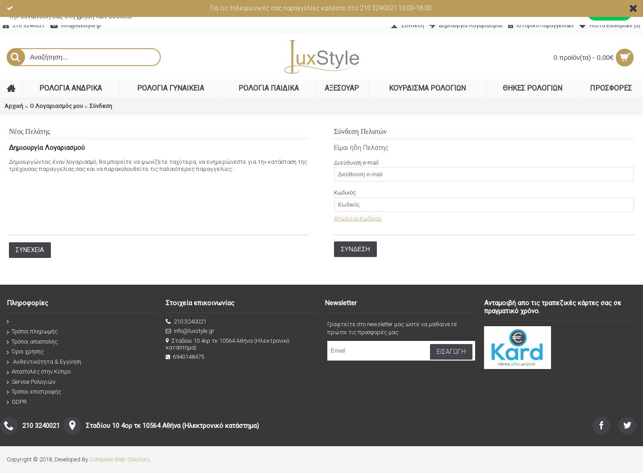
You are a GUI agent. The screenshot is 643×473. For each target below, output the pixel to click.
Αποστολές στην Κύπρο (39, 372)
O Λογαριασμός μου (56, 106)
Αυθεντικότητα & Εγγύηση (44, 362)
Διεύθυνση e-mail (356, 162)
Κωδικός (345, 192)
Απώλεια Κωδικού (357, 218)
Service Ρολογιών (31, 382)
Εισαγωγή (451, 351)
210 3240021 (186, 321)
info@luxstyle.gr (190, 331)
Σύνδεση (100, 106)
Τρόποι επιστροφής (34, 392)
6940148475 (185, 357)
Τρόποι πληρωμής (32, 332)
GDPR (17, 402)
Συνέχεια (30, 249)
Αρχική (13, 106)
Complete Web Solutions (119, 459)
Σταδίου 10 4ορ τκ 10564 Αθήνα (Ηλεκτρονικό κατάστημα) (227, 344)
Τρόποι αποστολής (32, 342)
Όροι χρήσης (25, 352)
